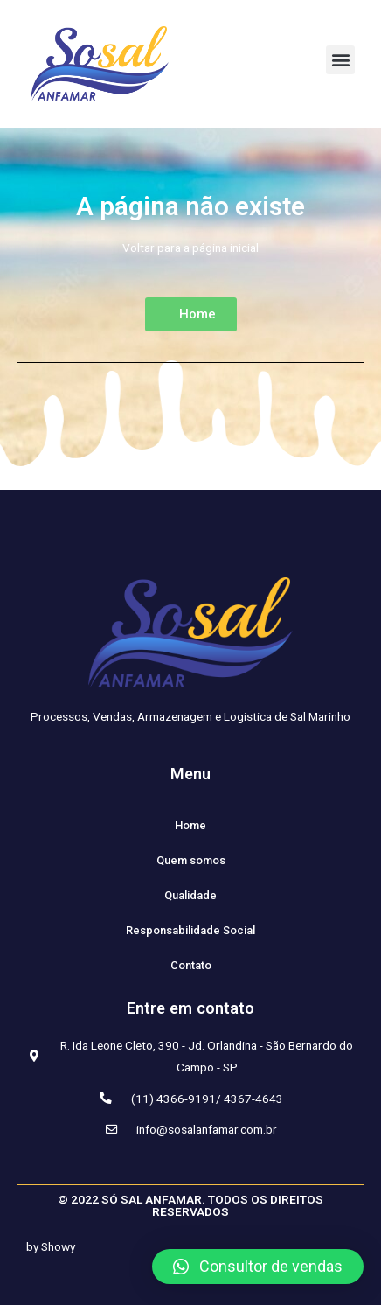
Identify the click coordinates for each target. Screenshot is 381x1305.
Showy (58, 1246)
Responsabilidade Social (190, 930)
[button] (340, 59)
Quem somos (190, 860)
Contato (190, 965)
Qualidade (190, 895)
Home (190, 825)
